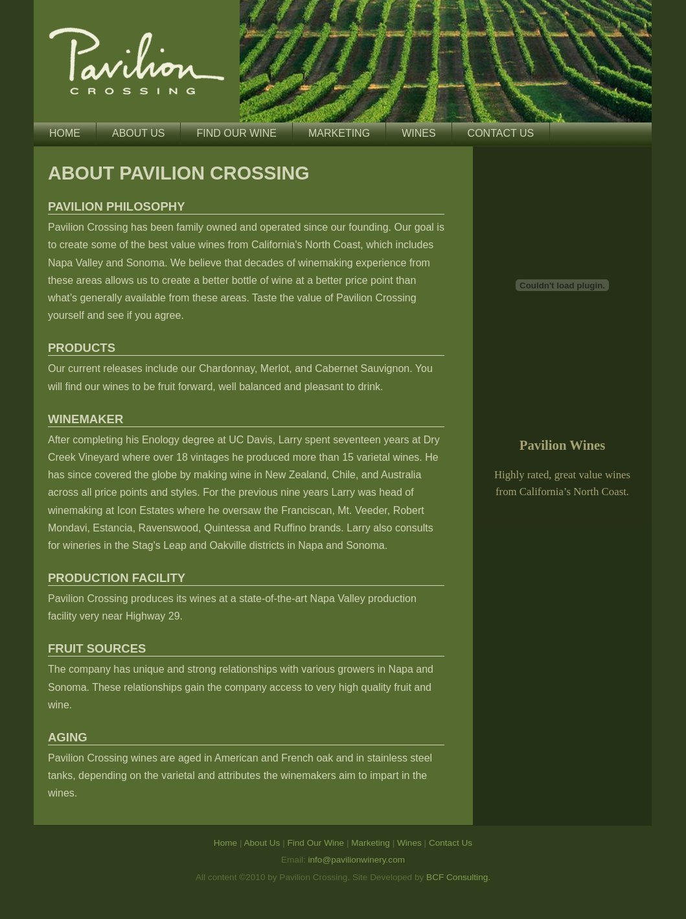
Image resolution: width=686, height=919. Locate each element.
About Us (138, 133)
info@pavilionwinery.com (357, 860)
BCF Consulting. (458, 877)
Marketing (339, 133)
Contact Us (501, 133)
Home (64, 133)
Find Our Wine (236, 133)
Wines (418, 133)
